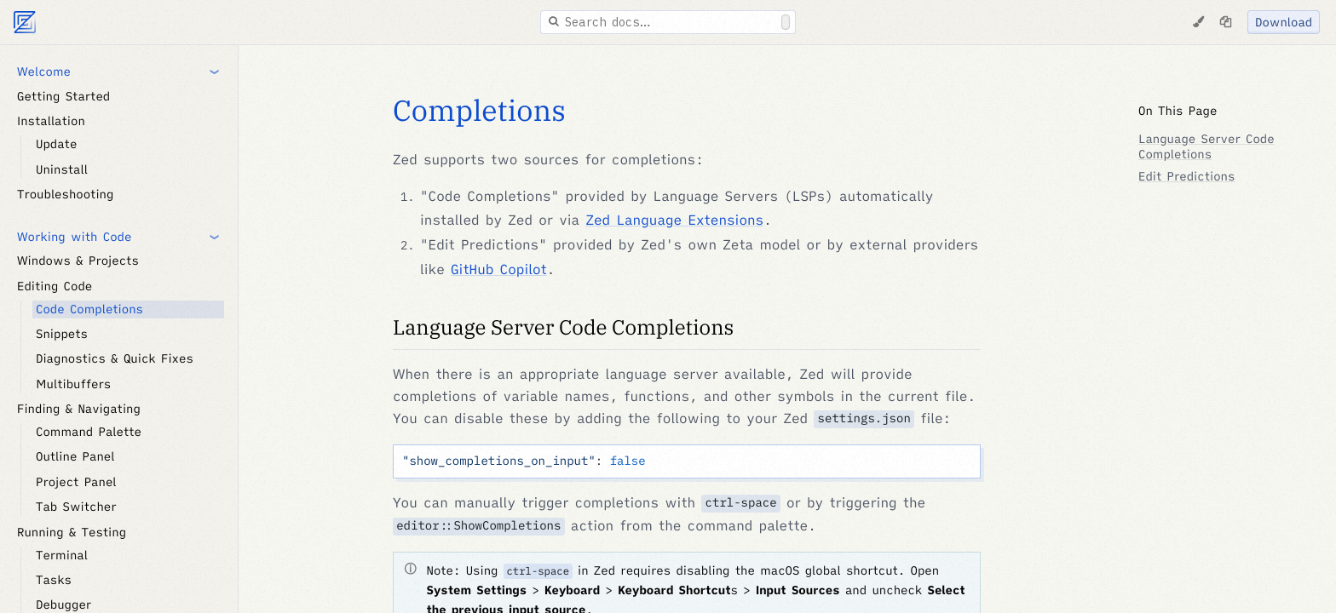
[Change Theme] (1198, 22)
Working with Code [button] (74, 236)
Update (56, 144)
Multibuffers (73, 384)
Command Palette (88, 431)
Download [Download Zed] (1283, 22)
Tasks (54, 579)
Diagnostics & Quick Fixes (114, 358)
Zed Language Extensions (674, 220)
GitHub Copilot (499, 269)
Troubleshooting (65, 194)
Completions (479, 110)
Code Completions (89, 309)
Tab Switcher (76, 506)
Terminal (62, 555)
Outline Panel (75, 456)
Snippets (62, 333)
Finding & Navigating (79, 408)
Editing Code (54, 286)
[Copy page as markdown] (1225, 22)
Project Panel (76, 482)
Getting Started (63, 96)
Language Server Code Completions (563, 327)
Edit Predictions (1186, 176)
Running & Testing (71, 532)
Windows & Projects (78, 260)
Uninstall (62, 169)
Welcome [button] (44, 71)
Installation (51, 121)
